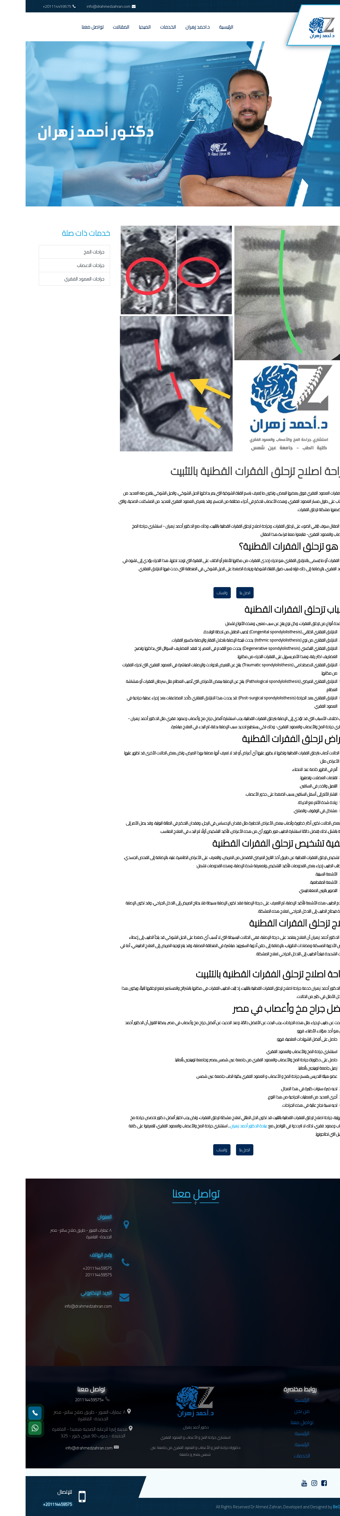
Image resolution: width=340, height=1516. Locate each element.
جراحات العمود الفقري (59, 279)
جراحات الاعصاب (65, 265)
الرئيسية (200, 27)
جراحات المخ (68, 252)
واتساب (196, 593)
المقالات (95, 27)
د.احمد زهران (172, 27)
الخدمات (142, 27)
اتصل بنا (219, 593)
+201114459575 (33, 6)
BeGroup (314, 1507)
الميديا (119, 27)
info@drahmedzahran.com (85, 6)
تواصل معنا (67, 27)
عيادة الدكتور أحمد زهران (223, 1126)
